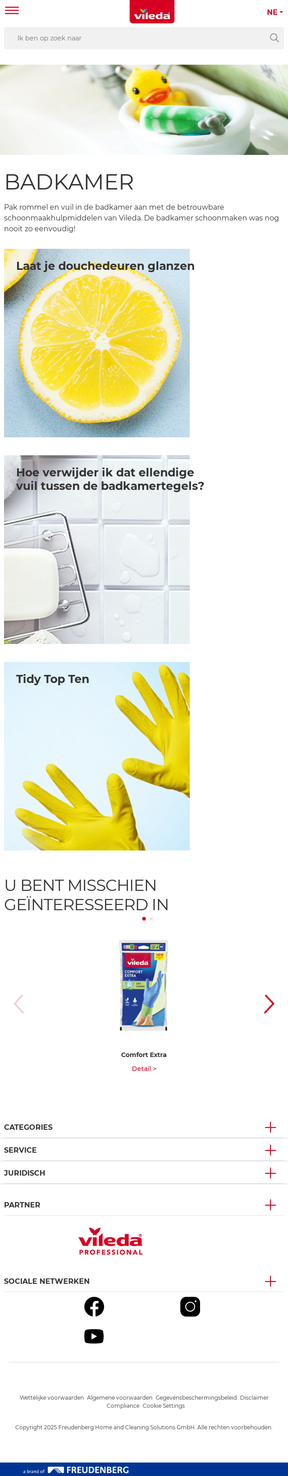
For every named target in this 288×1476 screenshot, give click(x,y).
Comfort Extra (144, 1055)
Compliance (123, 1405)
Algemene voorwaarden (120, 1397)
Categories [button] (28, 1127)
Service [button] (20, 1150)
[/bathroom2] (97, 549)
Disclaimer (254, 1397)
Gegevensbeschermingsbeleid (196, 1397)
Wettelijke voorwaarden (52, 1397)
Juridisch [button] (24, 1173)
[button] (272, 1004)
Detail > (144, 1069)
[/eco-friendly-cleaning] (97, 756)
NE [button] (272, 12)
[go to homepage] (152, 11)
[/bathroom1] (97, 343)
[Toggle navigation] (12, 11)
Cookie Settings (164, 1405)
